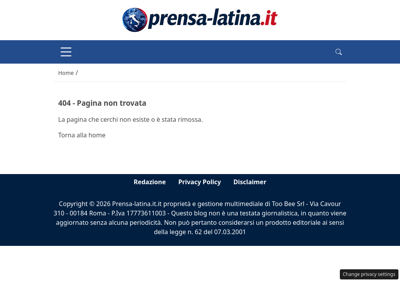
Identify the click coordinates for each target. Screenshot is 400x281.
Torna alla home (81, 135)
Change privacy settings (369, 274)
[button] (339, 52)
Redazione (150, 182)
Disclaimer (250, 182)
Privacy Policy (200, 182)
